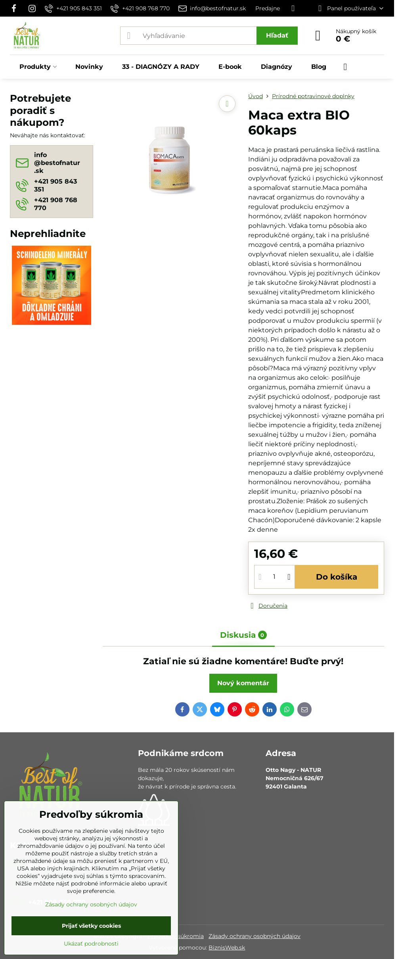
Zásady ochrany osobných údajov (254, 936)
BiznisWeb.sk (227, 947)
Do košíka (336, 577)
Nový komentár (243, 683)
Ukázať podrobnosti (91, 943)
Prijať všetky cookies (91, 925)
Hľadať (277, 35)
